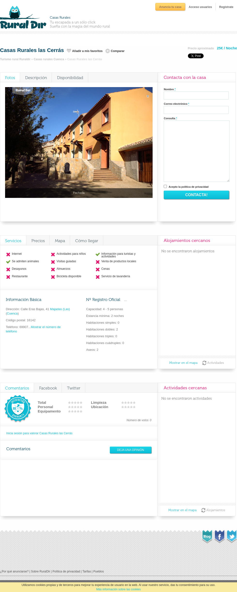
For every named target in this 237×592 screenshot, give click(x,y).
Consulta (170, 118)
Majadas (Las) (59, 309)
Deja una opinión (130, 450)
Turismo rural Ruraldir (15, 59)
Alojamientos (215, 510)
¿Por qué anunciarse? (14, 571)
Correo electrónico (176, 103)
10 (81, 402)
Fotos (10, 77)
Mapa (60, 240)
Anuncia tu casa (170, 7)
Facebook (48, 388)
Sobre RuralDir (40, 571)
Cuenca (12, 313)
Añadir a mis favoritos (87, 51)
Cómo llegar (86, 240)
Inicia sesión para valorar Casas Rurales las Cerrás (39, 433)
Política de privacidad (66, 571)
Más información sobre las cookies (118, 589)
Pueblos (98, 571)
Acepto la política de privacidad (188, 186)
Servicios (13, 240)
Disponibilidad (70, 77)
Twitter (73, 388)
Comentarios (17, 388)
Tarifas (86, 571)
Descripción (36, 77)
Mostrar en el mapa (183, 363)
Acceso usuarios (200, 7)
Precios (38, 240)
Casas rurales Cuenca (49, 59)
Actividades (215, 363)
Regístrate (226, 7)
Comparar (118, 51)
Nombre (170, 89)
